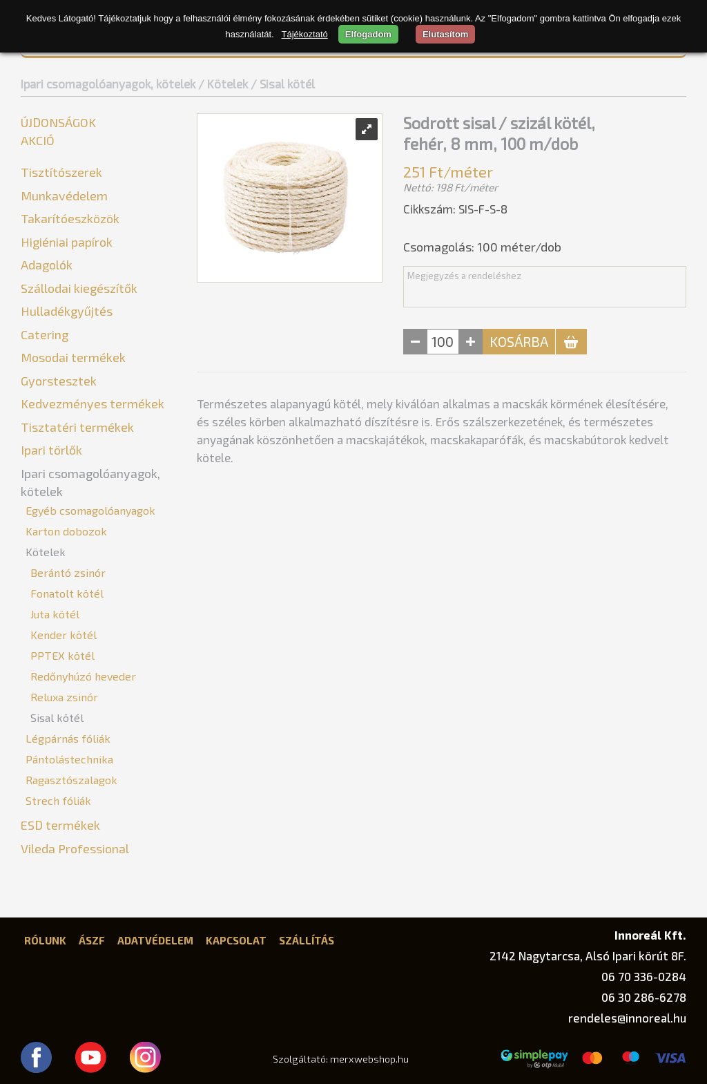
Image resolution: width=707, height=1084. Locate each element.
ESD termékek (60, 825)
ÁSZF (92, 940)
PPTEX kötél (62, 655)
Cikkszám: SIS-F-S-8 (455, 209)
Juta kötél (54, 613)
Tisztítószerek (61, 172)
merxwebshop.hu (369, 1059)
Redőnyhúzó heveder (83, 676)
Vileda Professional (75, 848)
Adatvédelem (155, 940)
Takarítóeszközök (70, 218)
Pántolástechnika (69, 759)
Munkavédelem (64, 195)
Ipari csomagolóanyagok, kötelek (108, 84)
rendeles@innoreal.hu (627, 1018)
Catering (44, 334)
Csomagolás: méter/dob (482, 246)
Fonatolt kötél (67, 593)
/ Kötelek (223, 84)
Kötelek (46, 551)
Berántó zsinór (68, 572)
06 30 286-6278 (643, 997)
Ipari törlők (51, 449)
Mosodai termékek (73, 357)
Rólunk (45, 940)
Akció (38, 140)
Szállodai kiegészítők (79, 288)
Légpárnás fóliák (68, 738)
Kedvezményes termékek (92, 403)
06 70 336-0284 (643, 976)
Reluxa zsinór (64, 696)
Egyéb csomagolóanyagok (90, 510)
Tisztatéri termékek (77, 427)
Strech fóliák (58, 800)
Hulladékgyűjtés (67, 310)
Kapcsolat (236, 940)
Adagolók (46, 264)
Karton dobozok (66, 531)
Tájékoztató (305, 34)
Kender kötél (63, 634)
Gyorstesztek (59, 380)
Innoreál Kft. (650, 935)
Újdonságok (58, 122)
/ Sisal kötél (283, 84)
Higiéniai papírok (67, 241)
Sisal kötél (57, 717)
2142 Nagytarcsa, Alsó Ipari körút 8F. (588, 955)
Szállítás (306, 940)
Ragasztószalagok (71, 779)
